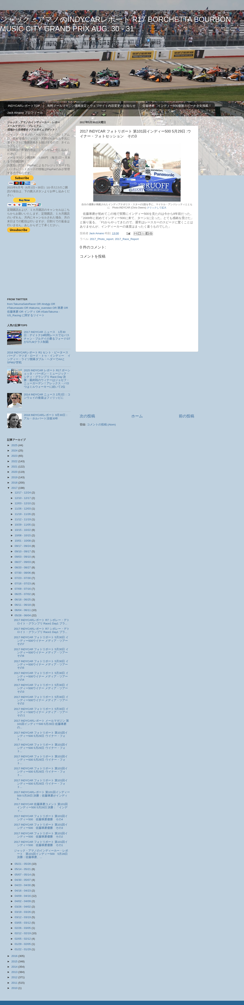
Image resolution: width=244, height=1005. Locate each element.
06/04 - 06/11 (23, 610)
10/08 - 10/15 (23, 535)
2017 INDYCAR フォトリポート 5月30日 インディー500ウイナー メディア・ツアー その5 (42, 664)
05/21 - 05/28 (23, 863)
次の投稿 (87, 416)
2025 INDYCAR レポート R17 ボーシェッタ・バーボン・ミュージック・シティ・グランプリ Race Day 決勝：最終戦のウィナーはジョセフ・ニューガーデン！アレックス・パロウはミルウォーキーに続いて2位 (47, 378)
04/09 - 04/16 (23, 895)
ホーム (137, 416)
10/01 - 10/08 (23, 540)
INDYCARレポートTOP (24, 105)
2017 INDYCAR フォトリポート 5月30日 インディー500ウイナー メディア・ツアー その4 (42, 676)
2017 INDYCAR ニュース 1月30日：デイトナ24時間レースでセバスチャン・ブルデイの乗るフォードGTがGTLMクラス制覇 (47, 336)
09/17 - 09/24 (23, 545)
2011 (14, 982)
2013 (14, 972)
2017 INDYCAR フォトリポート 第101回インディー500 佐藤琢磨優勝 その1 (41, 843)
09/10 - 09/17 (23, 551)
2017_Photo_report (102, 239)
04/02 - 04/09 (23, 901)
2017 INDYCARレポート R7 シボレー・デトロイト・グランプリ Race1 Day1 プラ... (41, 622)
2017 (14, 487)
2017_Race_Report (127, 239)
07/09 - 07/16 (23, 588)
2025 (14, 445)
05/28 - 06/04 (23, 615)
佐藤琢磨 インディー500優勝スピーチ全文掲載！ (176, 105)
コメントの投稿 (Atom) (101, 424)
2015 (14, 961)
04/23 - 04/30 (23, 885)
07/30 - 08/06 (23, 572)
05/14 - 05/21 (23, 869)
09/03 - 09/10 (23, 556)
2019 (14, 477)
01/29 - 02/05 (23, 944)
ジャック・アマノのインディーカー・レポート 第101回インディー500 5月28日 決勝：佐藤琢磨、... (41, 854)
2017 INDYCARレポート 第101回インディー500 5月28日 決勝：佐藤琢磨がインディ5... (42, 795)
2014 (14, 966)
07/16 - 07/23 (23, 583)
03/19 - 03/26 (23, 911)
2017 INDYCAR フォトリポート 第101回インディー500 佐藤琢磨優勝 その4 (41, 818)
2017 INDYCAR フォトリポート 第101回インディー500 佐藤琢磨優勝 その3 (41, 826)
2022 (14, 461)
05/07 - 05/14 (23, 874)
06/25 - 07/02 (23, 594)
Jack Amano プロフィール (25, 112)
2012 (14, 977)
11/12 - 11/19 (23, 519)
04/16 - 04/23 (23, 890)
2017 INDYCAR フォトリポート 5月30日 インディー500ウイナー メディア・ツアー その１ (42, 712)
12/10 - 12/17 (23, 498)
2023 (14, 455)
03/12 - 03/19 (23, 917)
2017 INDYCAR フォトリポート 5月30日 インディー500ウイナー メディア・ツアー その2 (42, 700)
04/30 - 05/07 (23, 879)
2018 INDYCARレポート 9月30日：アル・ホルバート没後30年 (46, 416)
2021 (14, 466)
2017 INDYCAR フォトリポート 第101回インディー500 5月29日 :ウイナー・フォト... (41, 736)
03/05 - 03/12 (23, 922)
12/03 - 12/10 (23, 503)
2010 (14, 988)
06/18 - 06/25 (23, 599)
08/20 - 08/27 (23, 567)
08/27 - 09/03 (23, 561)
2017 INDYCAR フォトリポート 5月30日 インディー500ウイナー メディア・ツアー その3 (42, 688)
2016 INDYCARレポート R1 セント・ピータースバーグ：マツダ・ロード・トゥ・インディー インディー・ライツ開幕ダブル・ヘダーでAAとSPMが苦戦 (38, 357)
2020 (14, 471)
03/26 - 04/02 (23, 906)
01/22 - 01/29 (23, 949)
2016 (14, 956)
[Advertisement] (136, 382)
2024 (14, 450)
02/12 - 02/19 (23, 933)
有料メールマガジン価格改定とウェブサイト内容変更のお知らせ (91, 105)
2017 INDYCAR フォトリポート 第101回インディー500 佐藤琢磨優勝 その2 (41, 835)
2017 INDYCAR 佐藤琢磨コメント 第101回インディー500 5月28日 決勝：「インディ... (41, 807)
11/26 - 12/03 (23, 508)
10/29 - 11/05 (23, 524)
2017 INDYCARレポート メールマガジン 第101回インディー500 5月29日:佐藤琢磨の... (41, 724)
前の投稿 (186, 416)
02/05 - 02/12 (23, 938)
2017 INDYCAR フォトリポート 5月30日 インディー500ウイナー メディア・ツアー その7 (42, 640)
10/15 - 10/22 (23, 529)
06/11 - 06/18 (23, 604)
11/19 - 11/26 (23, 514)
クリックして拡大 (156, 207)
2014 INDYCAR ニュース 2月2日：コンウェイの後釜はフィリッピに (47, 396)
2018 (14, 482)
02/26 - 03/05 (23, 927)
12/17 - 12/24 (23, 492)
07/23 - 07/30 (23, 578)
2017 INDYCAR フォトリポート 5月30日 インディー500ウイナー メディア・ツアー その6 (42, 652)
